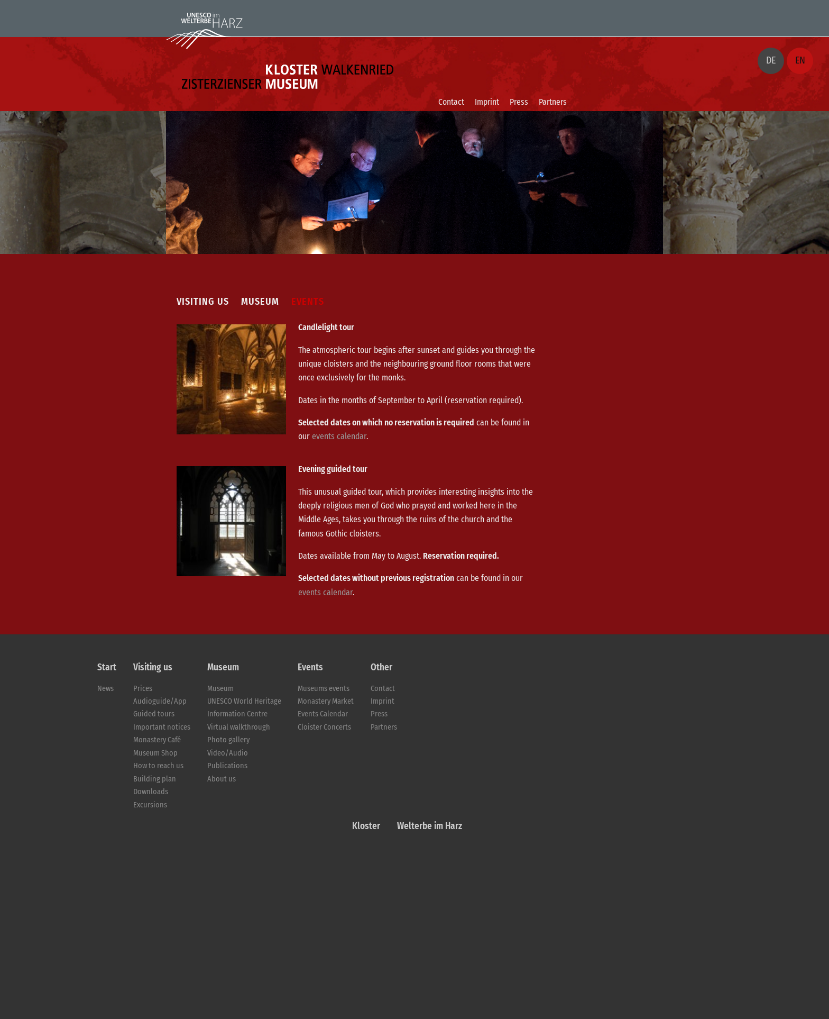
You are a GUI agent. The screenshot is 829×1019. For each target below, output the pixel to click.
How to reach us (158, 765)
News (105, 688)
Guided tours (153, 713)
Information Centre (237, 713)
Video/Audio (227, 753)
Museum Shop (155, 753)
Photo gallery (228, 739)
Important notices (161, 727)
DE (771, 60)
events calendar (339, 436)
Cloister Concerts (324, 727)
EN (800, 60)
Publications (227, 765)
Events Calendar (323, 713)
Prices (142, 688)
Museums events (323, 688)
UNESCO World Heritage (244, 701)
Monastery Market (326, 701)
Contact (451, 102)
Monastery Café (157, 739)
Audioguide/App (160, 701)
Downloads (150, 791)
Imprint (487, 102)
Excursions (150, 804)
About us (221, 779)
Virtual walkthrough (238, 727)
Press (519, 102)
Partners (553, 102)
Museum (220, 688)
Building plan (154, 779)
